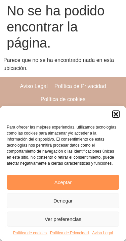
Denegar (63, 201)
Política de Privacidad (69, 233)
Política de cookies (30, 233)
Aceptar (63, 182)
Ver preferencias (63, 219)
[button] (116, 114)
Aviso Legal (102, 233)
